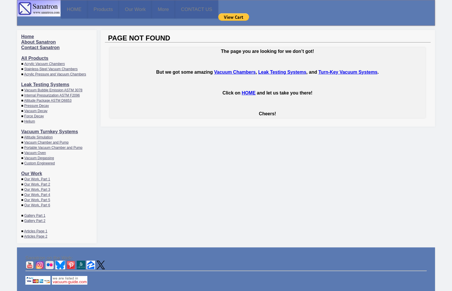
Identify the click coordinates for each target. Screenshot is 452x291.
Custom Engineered (39, 155)
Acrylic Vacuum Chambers (44, 55)
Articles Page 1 (35, 223)
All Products (34, 49)
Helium (29, 113)
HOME (81, 9)
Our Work (171, 9)
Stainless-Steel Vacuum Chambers (51, 61)
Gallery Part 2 (34, 212)
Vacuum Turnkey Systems (49, 123)
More (214, 9)
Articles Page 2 (35, 228)
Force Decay (34, 108)
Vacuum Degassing (39, 150)
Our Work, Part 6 (37, 197)
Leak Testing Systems (45, 76)
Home (27, 28)
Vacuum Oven (35, 144)
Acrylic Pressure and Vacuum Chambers (55, 66)
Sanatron (221, 288)
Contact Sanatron (40, 39)
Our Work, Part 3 (37, 181)
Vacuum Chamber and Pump (46, 134)
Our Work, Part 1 (37, 171)
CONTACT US (261, 9)
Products (124, 9)
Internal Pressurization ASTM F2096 (52, 87)
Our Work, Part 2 (37, 176)
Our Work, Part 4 (37, 186)
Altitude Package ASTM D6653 (47, 92)
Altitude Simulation (38, 129)
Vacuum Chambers (235, 63)
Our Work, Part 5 (37, 192)
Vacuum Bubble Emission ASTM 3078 (53, 82)
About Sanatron (38, 33)
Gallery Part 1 (34, 207)
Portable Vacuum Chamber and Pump (53, 139)
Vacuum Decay (35, 103)
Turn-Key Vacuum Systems (347, 63)
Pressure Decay (36, 97)
